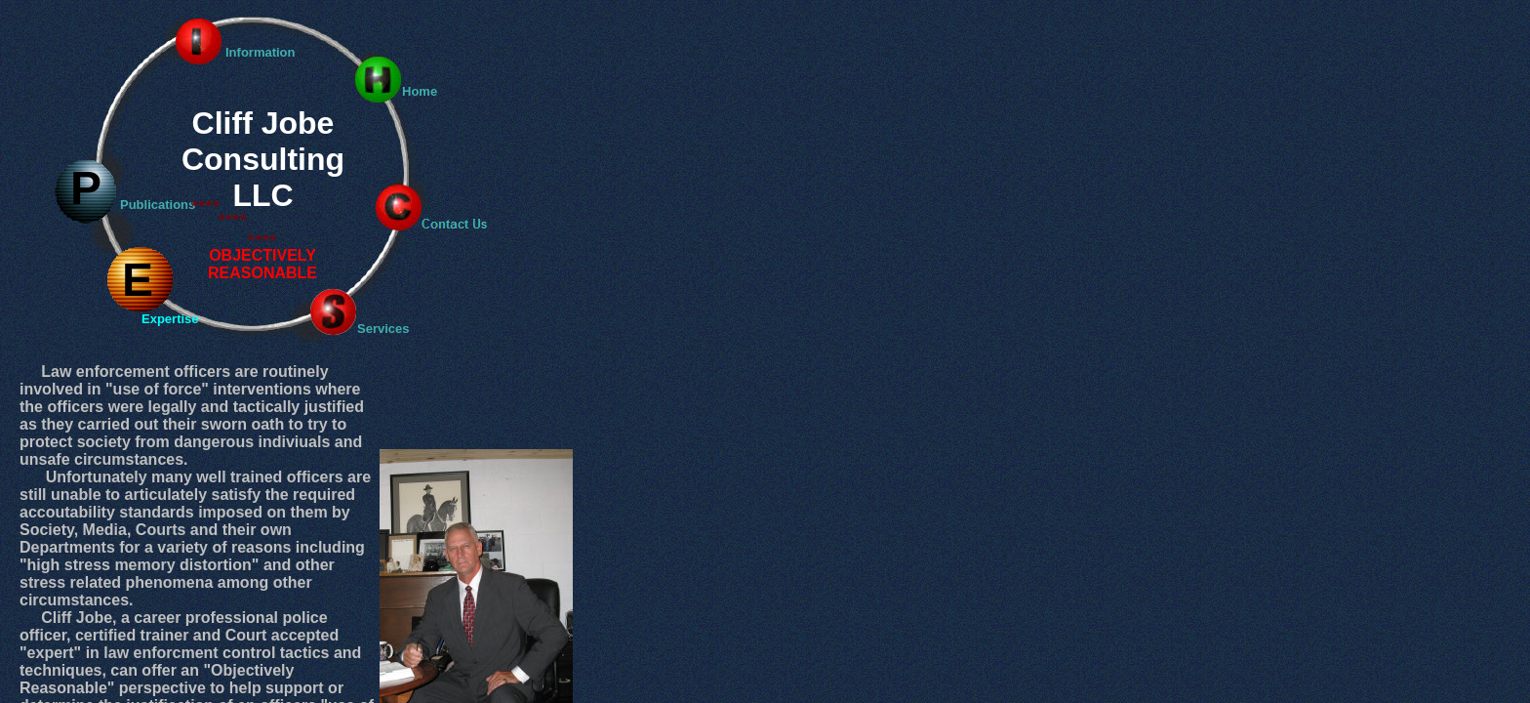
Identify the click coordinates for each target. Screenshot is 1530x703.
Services (383, 328)
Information (260, 52)
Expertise (170, 318)
